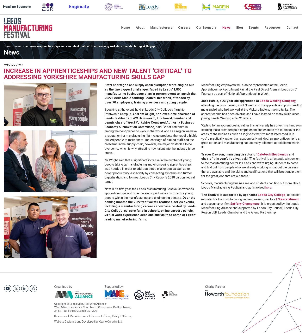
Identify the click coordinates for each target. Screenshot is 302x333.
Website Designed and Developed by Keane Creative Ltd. (88, 321)
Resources (273, 27)
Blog (239, 27)
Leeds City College (272, 195)
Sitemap (127, 316)
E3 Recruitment (287, 199)
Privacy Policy (111, 316)
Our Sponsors (206, 27)
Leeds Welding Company (277, 101)
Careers (184, 27)
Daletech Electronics (272, 154)
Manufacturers (161, 27)
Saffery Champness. (245, 204)
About (140, 27)
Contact (292, 27)
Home (125, 27)
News (226, 27)
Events (254, 27)
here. (268, 187)
